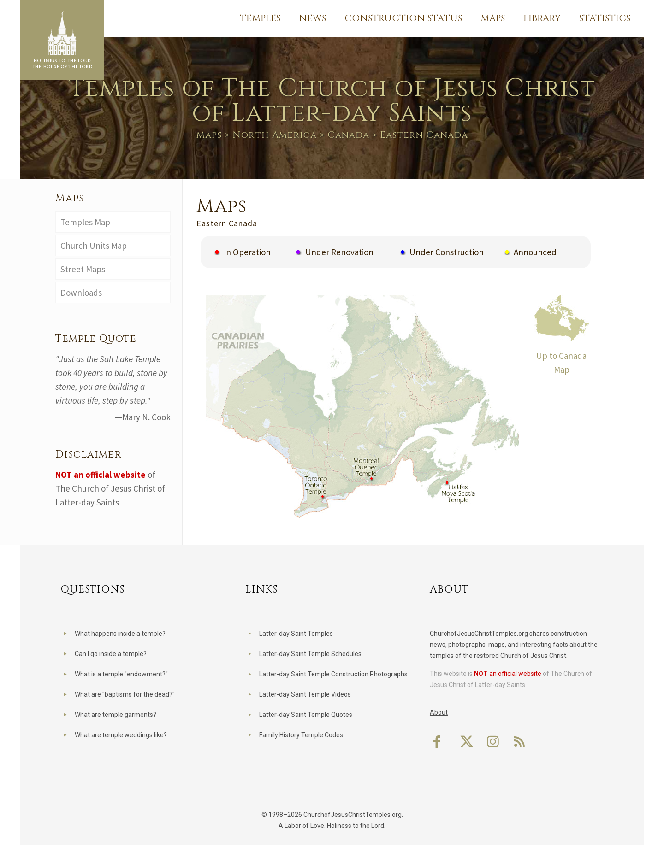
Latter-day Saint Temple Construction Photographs (333, 674)
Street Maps (82, 269)
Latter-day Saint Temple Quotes (305, 714)
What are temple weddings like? (121, 735)
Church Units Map (93, 245)
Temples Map (85, 222)
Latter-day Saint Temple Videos (305, 694)
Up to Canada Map (561, 355)
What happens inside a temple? (120, 633)
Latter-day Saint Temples (296, 633)
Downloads (81, 292)
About (439, 712)
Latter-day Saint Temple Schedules (310, 653)
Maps (209, 135)
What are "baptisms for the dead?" (125, 694)
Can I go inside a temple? (111, 653)
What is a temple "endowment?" (121, 674)
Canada (348, 135)
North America (274, 135)
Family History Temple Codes (301, 735)
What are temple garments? (115, 714)
